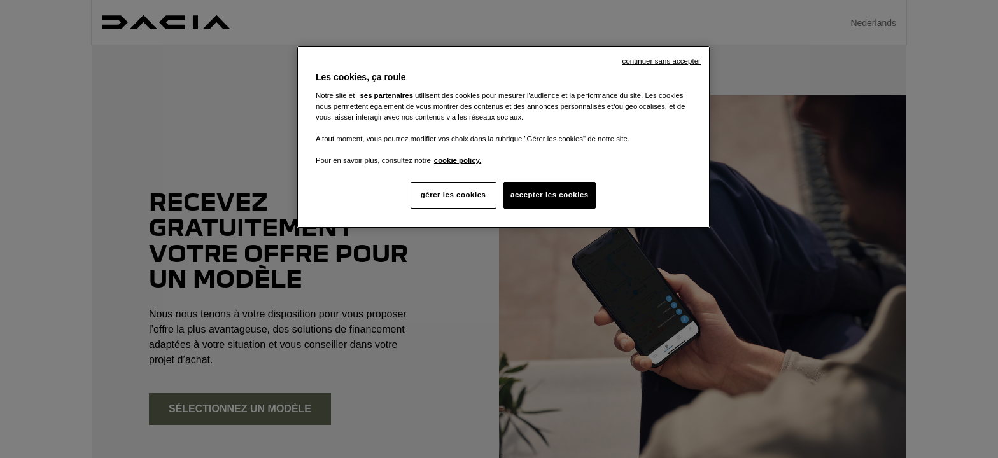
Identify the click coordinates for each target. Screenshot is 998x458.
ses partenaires (386, 95)
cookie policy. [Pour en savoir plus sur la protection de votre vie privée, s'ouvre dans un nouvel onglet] (457, 160)
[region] (503, 137)
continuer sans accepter (661, 61)
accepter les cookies (549, 194)
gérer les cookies (453, 194)
